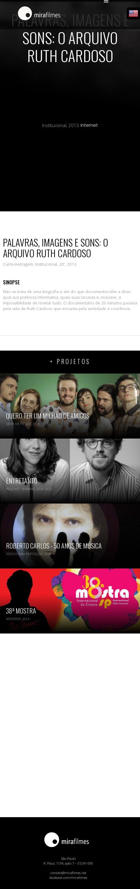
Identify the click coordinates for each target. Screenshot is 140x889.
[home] (37, 14)
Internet (89, 125)
